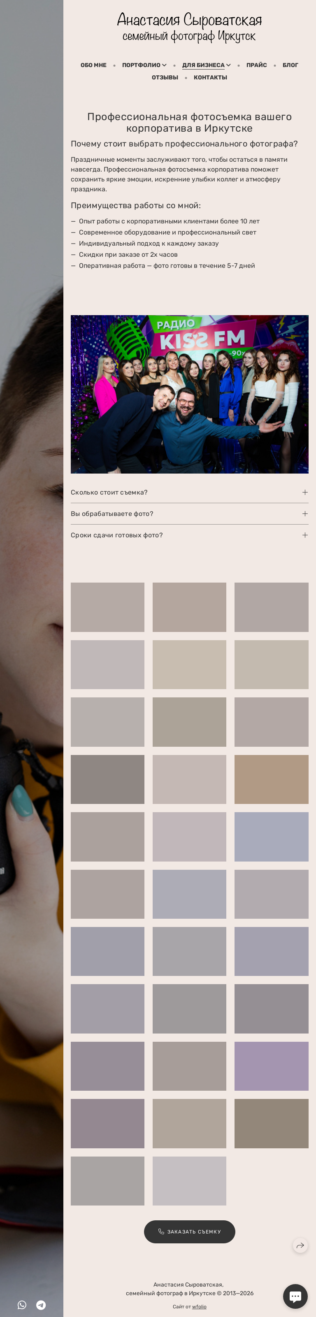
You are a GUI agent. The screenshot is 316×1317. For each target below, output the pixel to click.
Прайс (256, 65)
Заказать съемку (189, 1235)
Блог (290, 65)
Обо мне (94, 65)
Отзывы (165, 77)
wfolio (199, 1307)
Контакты (210, 77)
